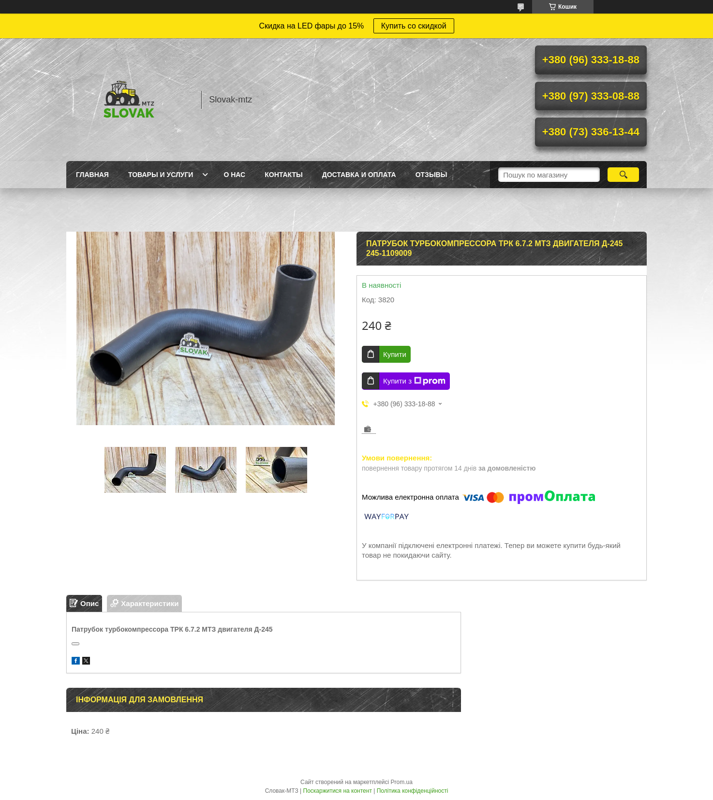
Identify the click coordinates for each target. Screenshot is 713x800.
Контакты (283, 174)
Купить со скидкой (413, 26)
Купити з (414, 381)
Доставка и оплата (359, 174)
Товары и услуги (160, 174)
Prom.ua (402, 782)
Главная (92, 174)
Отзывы (431, 174)
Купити (394, 354)
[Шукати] (623, 174)
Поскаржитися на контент (337, 790)
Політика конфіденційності (412, 790)
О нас (234, 174)
